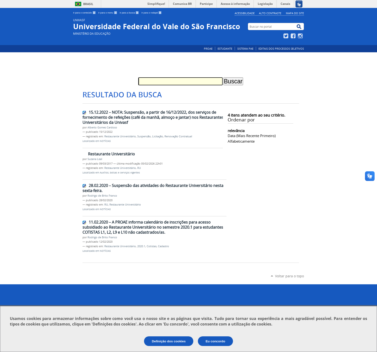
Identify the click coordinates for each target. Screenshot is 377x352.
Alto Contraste (270, 13)
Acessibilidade (245, 13)
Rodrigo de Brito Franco (102, 195)
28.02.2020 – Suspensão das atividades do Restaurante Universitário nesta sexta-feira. (152, 188)
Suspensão (144, 136)
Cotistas (152, 246)
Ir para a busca (130, 12)
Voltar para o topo (289, 276)
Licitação (157, 136)
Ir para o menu (108, 12)
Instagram (301, 35)
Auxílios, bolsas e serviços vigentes (120, 172)
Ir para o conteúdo (84, 12)
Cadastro (163, 246)
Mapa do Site (295, 13)
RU (139, 168)
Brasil (88, 4)
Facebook (294, 35)
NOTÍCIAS (105, 141)
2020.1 (141, 246)
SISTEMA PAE (245, 48)
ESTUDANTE (225, 48)
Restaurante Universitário (120, 136)
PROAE (208, 48)
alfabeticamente (241, 141)
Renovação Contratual (178, 136)
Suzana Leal (95, 159)
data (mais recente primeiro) (252, 135)
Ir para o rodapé (151, 12)
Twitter (286, 35)
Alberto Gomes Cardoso (102, 127)
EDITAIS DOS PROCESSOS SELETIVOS (281, 48)
